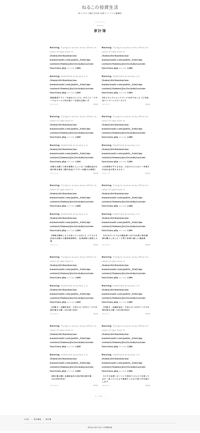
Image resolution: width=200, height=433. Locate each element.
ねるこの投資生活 (100, 6)
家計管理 (37, 421)
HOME (27, 421)
